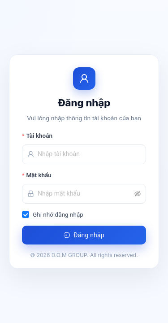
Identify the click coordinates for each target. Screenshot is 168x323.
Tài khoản (39, 135)
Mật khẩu (38, 175)
